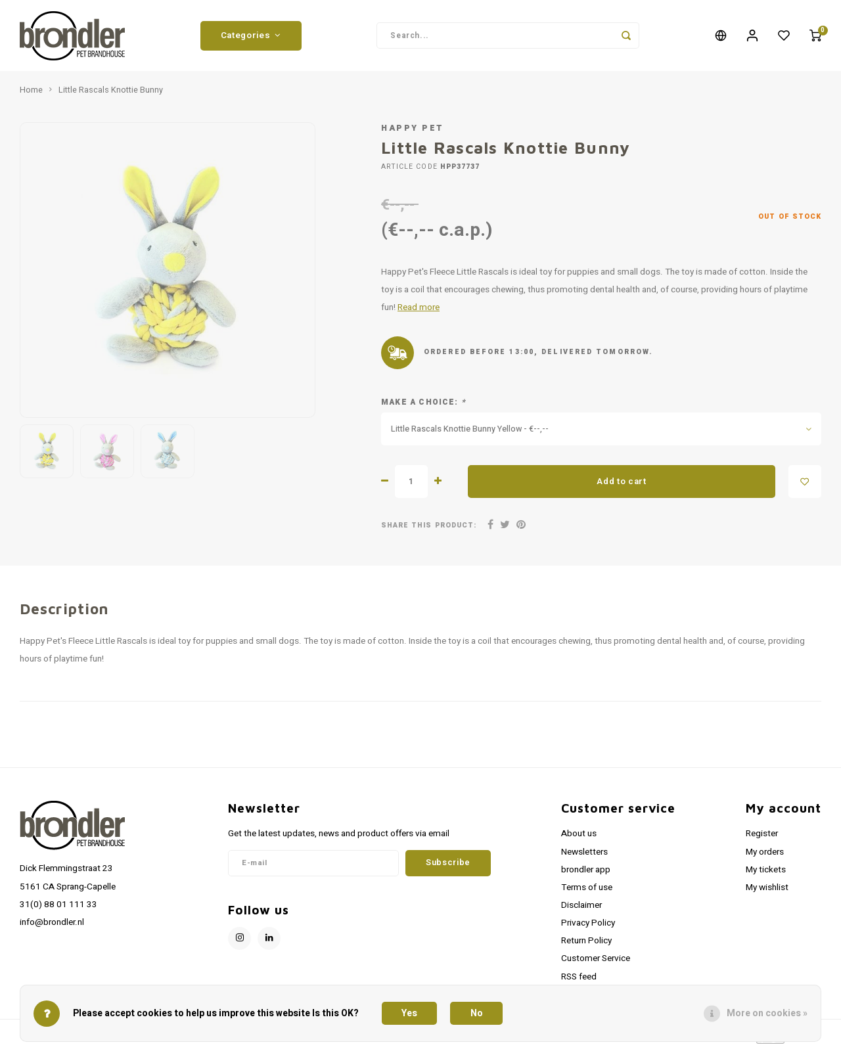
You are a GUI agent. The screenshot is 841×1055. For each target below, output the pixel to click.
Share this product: (428, 530)
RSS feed (579, 981)
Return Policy (586, 945)
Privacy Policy (588, 927)
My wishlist (767, 892)
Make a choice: (423, 407)
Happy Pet (412, 133)
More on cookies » (767, 1013)
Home (31, 95)
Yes (409, 1013)
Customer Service (595, 963)
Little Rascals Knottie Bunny (110, 95)
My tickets (766, 874)
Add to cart (621, 486)
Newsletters (584, 856)
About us (579, 838)
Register (762, 838)
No (476, 1013)
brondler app (585, 874)
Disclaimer (581, 909)
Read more (419, 312)
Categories (251, 37)
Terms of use (586, 892)
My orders (765, 856)
